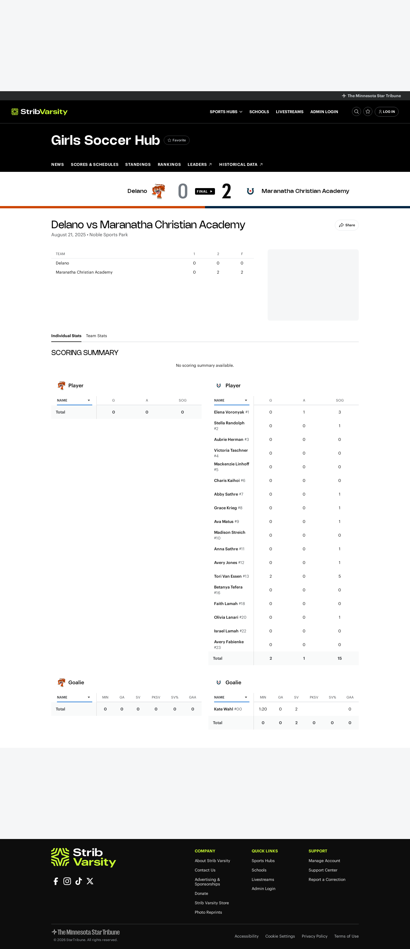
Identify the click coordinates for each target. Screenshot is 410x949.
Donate (201, 893)
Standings (138, 164)
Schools (259, 111)
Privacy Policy (314, 936)
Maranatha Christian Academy (305, 191)
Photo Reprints (208, 912)
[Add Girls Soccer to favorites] (177, 140)
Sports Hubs (263, 860)
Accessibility (247, 936)
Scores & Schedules (95, 164)
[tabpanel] (205, 539)
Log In (386, 111)
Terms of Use (346, 936)
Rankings (169, 164)
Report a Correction (327, 879)
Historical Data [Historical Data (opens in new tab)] (241, 164)
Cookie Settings (280, 936)
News (57, 164)
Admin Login (324, 111)
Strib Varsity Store (212, 903)
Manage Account (324, 860)
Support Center (323, 870)
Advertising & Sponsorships (207, 882)
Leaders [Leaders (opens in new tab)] (200, 164)
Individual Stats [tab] (66, 335)
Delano (137, 191)
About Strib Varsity (212, 860)
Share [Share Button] (347, 225)
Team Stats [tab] (96, 335)
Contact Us (205, 870)
